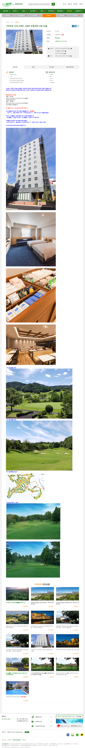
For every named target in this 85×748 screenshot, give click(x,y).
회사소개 (4, 740)
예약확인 (75, 4)
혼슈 (24, 11)
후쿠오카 (8, 15)
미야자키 (63, 15)
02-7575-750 (6, 719)
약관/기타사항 (69, 67)
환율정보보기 (38, 717)
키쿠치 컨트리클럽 (60, 53)
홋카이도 (6, 11)
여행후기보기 (38, 721)
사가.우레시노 (22, 15)
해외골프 (69, 11)
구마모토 (49, 15)
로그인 (64, 4)
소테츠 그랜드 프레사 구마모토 (63, 56)
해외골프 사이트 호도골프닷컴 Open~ (15, 732)
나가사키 (76, 15)
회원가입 (70, 4)
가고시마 (36, 15)
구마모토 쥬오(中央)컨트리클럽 (63, 48)
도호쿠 (15, 11)
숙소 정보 (51, 67)
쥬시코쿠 (33, 11)
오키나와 (51, 11)
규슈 (43, 11)
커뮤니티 (81, 4)
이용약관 (24, 740)
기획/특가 (78, 11)
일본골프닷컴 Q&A (40, 726)
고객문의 (9, 740)
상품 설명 (15, 67)
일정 (33, 67)
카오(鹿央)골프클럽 (60, 51)
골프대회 (60, 11)
